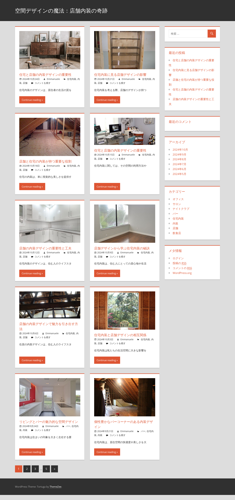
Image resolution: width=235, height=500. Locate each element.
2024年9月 (179, 154)
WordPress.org (182, 273)
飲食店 (177, 233)
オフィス (178, 199)
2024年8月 (179, 159)
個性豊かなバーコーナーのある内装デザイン (123, 429)
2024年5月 (179, 174)
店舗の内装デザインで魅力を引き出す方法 (48, 331)
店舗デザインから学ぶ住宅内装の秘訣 (123, 250)
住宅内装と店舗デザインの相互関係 (123, 340)
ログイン (178, 258)
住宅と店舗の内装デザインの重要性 (48, 74)
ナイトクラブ (181, 209)
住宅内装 (71, 79)
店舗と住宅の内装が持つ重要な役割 (48, 161)
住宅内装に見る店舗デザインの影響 (123, 74)
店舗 (25, 82)
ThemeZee (55, 491)
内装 (25, 440)
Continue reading (31, 99)
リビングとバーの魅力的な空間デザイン (48, 429)
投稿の (179, 263)
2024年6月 (179, 169)
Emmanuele (53, 79)
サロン (177, 204)
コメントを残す (43, 82)
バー (68, 436)
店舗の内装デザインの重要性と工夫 (48, 248)
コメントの (182, 268)
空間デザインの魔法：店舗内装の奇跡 (65, 10)
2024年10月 (180, 149)
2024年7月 (179, 164)
